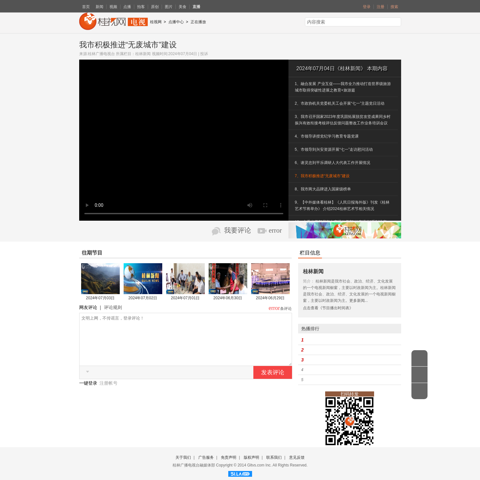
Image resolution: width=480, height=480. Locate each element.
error (275, 230)
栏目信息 (310, 252)
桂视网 (156, 22)
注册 (380, 7)
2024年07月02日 (142, 298)
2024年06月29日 (270, 298)
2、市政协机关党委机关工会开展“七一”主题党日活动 (340, 103)
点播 (127, 7)
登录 (367, 7)
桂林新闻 (143, 54)
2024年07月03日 (100, 298)
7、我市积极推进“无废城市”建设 (322, 176)
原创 (155, 7)
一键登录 (89, 392)
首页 (86, 7)
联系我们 (274, 457)
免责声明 (228, 457)
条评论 (286, 308)
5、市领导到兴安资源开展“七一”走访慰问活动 (334, 149)
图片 (169, 7)
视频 (113, 7)
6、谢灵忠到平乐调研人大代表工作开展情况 (333, 162)
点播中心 (176, 22)
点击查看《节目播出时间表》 (328, 308)
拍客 (141, 7)
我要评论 (237, 230)
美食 (182, 7)
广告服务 (206, 457)
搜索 (394, 7)
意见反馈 (297, 457)
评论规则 (113, 307)
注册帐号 (108, 392)
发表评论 (272, 382)
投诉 (204, 54)
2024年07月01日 (185, 298)
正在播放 (198, 22)
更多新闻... (358, 300)
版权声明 (251, 457)
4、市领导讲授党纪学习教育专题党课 (327, 136)
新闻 (99, 7)
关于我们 (183, 457)
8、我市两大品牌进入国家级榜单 (323, 189)
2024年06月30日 (227, 298)
